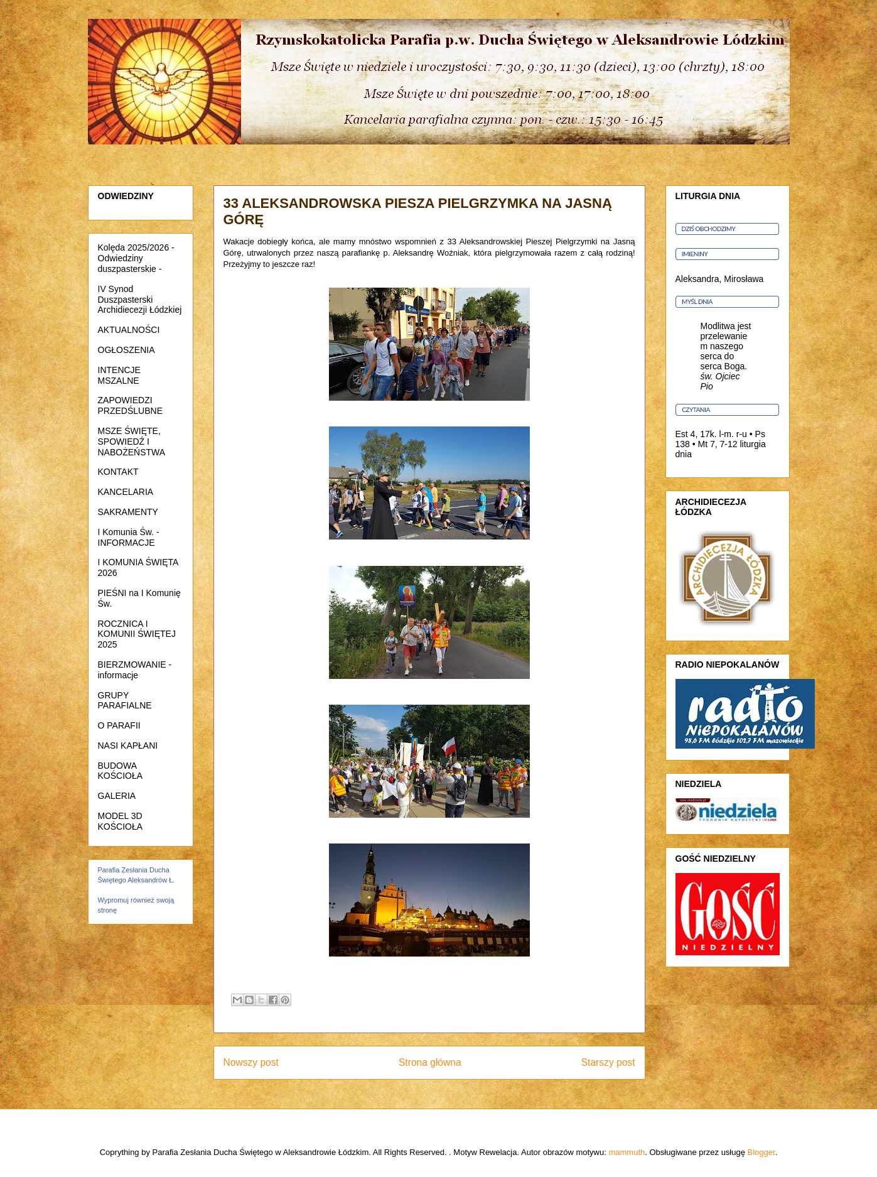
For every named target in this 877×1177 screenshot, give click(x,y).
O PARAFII (119, 725)
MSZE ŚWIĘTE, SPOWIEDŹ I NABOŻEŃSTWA (132, 441)
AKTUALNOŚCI (129, 330)
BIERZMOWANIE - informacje (135, 669)
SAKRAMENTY (128, 512)
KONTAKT (118, 472)
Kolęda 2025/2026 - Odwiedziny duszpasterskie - (136, 258)
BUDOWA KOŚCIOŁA (120, 771)
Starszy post (608, 1062)
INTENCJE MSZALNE (119, 375)
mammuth (626, 1152)
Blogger (761, 1152)
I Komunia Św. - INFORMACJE (128, 537)
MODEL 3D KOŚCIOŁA (120, 821)
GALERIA (117, 796)
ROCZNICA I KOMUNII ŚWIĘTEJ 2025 (137, 634)
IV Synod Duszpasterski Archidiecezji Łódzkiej (140, 299)
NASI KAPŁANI (128, 745)
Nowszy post (251, 1062)
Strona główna (430, 1062)
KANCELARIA (126, 492)
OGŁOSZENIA (126, 350)
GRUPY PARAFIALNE (125, 700)
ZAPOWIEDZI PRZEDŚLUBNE (130, 405)
